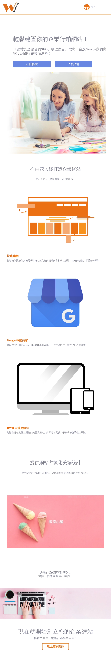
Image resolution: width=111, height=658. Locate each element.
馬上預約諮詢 (55, 646)
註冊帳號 (32, 64)
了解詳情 (73, 64)
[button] (86, 7)
